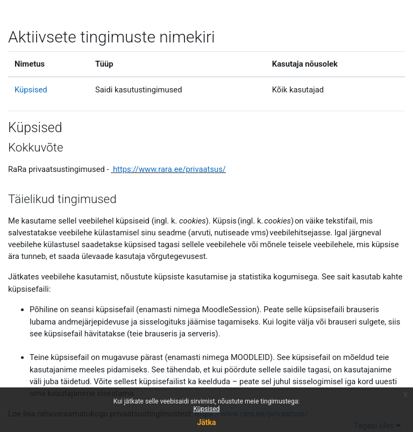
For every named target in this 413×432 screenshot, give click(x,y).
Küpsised (206, 409)
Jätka (206, 422)
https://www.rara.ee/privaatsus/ (169, 169)
